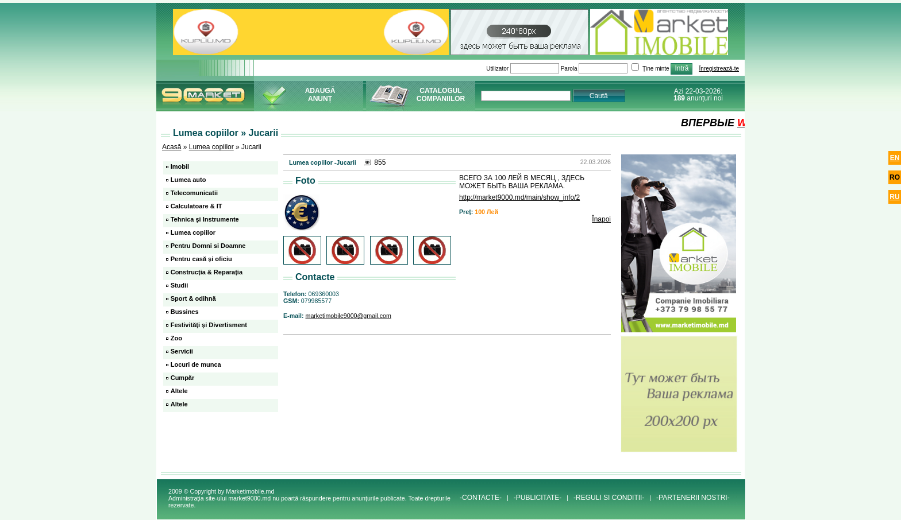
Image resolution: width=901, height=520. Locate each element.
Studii (179, 285)
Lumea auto (188, 179)
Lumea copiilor (211, 147)
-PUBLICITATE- (538, 498)
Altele (179, 390)
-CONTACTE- (481, 498)
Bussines (185, 311)
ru (894, 197)
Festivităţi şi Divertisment (209, 324)
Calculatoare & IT (196, 206)
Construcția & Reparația (206, 272)
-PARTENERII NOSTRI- (693, 498)
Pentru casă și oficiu (201, 258)
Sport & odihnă (193, 298)
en (895, 158)
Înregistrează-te (719, 68)
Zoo (176, 338)
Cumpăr (183, 377)
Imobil (180, 166)
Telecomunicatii (194, 192)
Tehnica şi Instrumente (205, 219)
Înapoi (601, 219)
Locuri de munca (196, 364)
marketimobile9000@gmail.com (348, 315)
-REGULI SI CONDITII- (608, 498)
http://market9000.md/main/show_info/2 (519, 197)
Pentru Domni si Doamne (208, 245)
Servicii (182, 351)
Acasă (171, 147)
